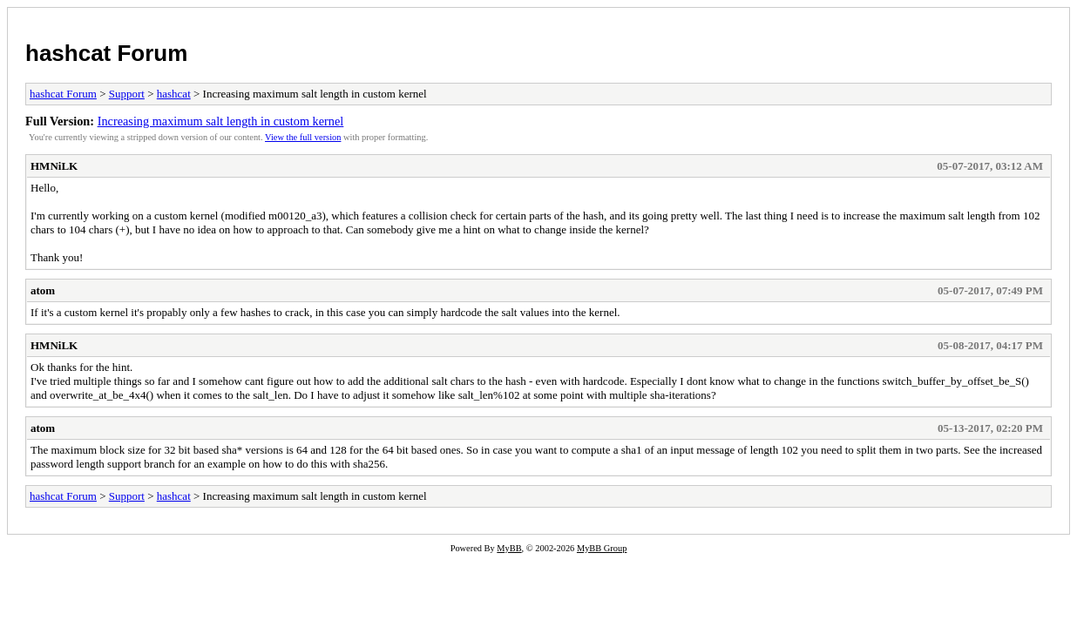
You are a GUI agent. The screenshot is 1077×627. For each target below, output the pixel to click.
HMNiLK (54, 165)
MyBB (509, 548)
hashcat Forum (106, 53)
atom (42, 290)
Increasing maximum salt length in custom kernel (221, 121)
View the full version (303, 137)
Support (127, 93)
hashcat (174, 93)
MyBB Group (602, 548)
